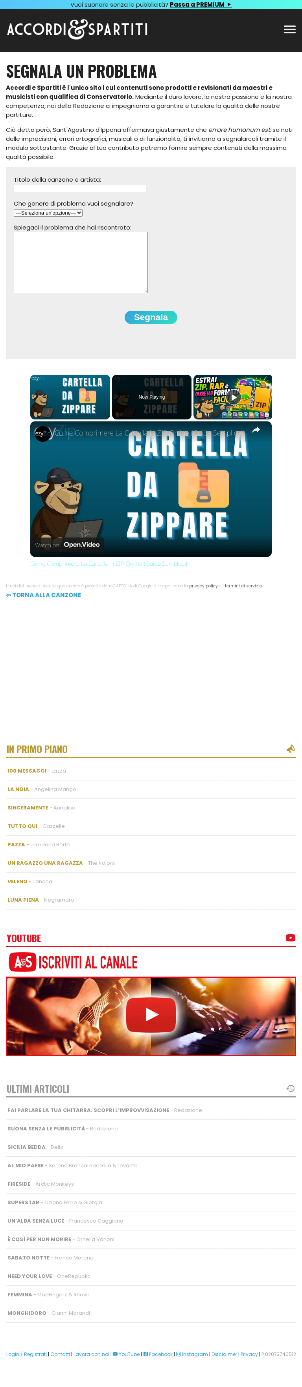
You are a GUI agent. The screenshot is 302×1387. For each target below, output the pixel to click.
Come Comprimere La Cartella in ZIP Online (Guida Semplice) (149, 444)
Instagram (192, 1366)
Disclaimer (224, 1366)
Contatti (60, 1366)
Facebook (158, 1366)
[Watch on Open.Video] (67, 557)
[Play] (233, 409)
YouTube (126, 1366)
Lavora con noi (91, 1366)
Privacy (249, 1366)
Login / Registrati (26, 1366)
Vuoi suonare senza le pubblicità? (151, 4)
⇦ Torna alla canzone (43, 607)
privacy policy (203, 598)
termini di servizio (243, 598)
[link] (43, 446)
